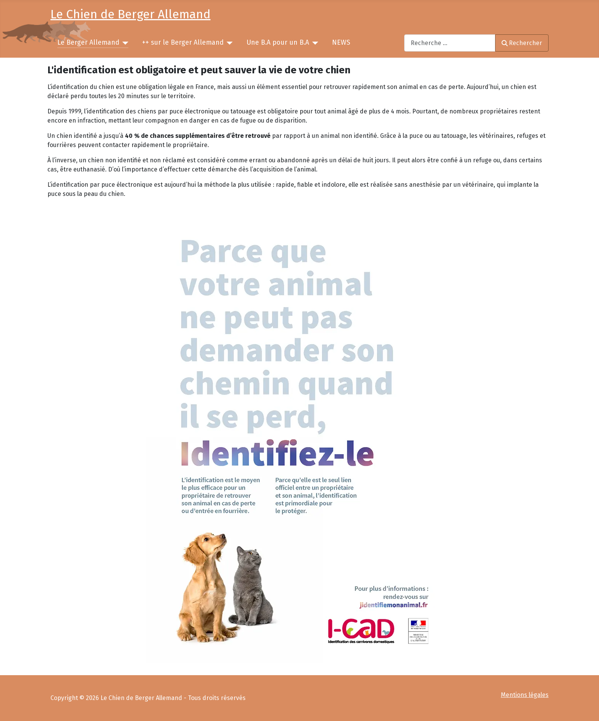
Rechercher (522, 43)
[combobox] (449, 43)
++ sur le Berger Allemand (182, 43)
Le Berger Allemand (88, 43)
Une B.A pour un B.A (277, 43)
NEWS (341, 43)
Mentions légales (525, 694)
